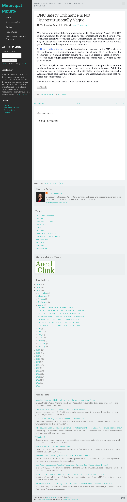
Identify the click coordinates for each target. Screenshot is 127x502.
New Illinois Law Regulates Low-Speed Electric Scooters (59, 418)
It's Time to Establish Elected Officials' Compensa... (59, 313)
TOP (123, 498)
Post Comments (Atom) (54, 183)
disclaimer (23, 94)
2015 (38, 374)
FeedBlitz (24, 63)
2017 (38, 368)
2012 (38, 383)
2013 (38, 380)
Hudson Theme (45, 499)
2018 (38, 365)
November (42, 296)
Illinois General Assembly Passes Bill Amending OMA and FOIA (62, 456)
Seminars (39, 245)
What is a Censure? (43, 437)
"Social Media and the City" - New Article (52, 446)
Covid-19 (39, 218)
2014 (38, 377)
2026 (38, 284)
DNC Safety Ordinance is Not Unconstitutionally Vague (64, 17)
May (40, 335)
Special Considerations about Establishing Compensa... (61, 310)
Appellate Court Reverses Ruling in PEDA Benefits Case (61, 316)
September (42, 302)
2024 (38, 290)
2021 (38, 356)
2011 (38, 386)
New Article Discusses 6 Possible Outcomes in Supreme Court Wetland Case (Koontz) (71, 465)
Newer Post (39, 103)
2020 (38, 359)
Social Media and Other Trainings (16, 38)
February (42, 343)
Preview (5, 63)
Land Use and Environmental (48, 236)
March (41, 340)
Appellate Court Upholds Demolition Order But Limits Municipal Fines (65, 400)
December (42, 293)
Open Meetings (41, 239)
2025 (38, 287)
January (41, 346)
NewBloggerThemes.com (71, 499)
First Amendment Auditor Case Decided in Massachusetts (60, 409)
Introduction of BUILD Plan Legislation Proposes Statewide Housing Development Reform (73, 483)
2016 (38, 371)
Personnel (40, 242)
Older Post (120, 103)
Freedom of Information (45, 233)
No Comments (62, 94)
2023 (38, 350)
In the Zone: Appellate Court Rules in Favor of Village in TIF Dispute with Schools (69, 474)
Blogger (68, 497)
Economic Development (45, 221)
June (40, 332)
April (40, 337)
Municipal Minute (12, 8)
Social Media (41, 248)
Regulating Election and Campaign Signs (55, 307)
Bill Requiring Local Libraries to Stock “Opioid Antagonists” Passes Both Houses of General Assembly (78, 428)
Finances (39, 230)
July (40, 329)
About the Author (13, 22)
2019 (38, 362)
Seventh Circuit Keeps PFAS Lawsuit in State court (59, 325)
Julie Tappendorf (80, 25)
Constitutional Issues (46, 94)
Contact (9, 27)
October (41, 299)
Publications (11, 32)
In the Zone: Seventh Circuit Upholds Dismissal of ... (60, 319)
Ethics (38, 227)
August (41, 305)
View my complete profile (56, 203)
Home (8, 17)
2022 (38, 353)
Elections (39, 224)
